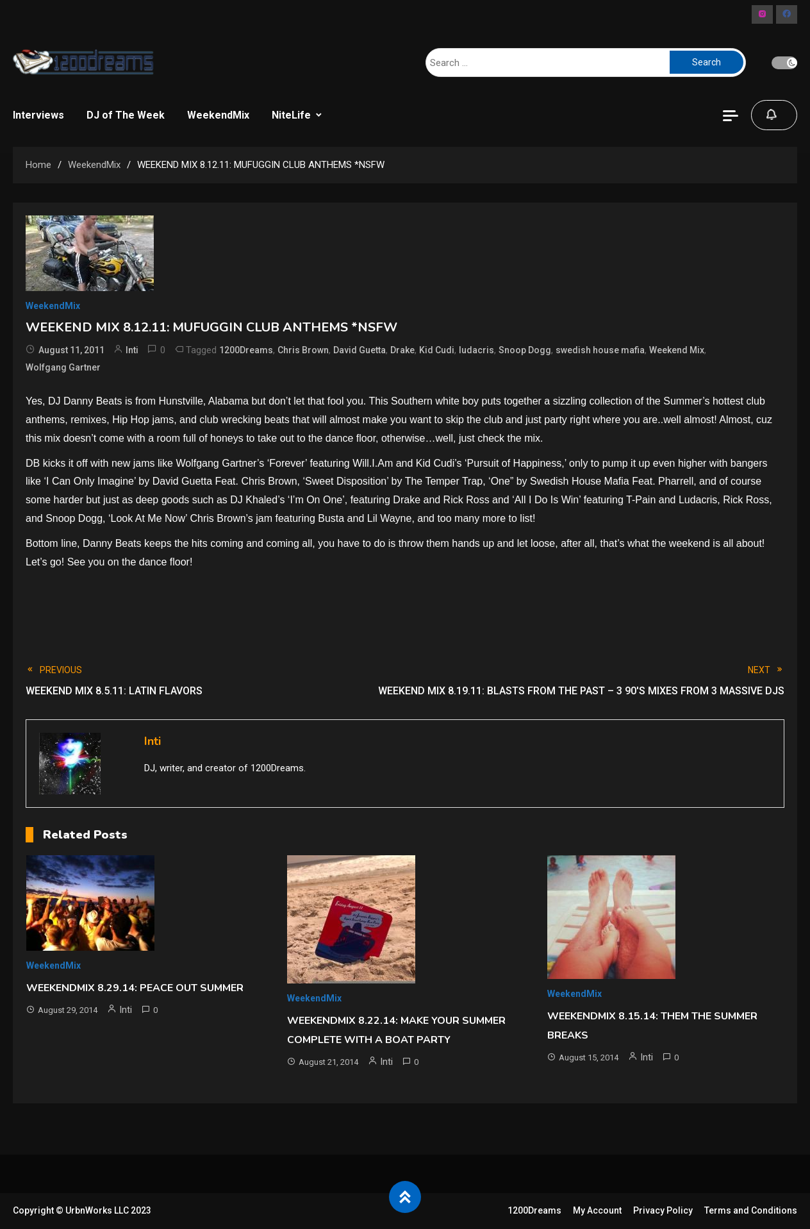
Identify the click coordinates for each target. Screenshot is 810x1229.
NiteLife (291, 115)
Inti (132, 350)
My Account (597, 1210)
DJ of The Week (126, 115)
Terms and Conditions (750, 1210)
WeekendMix (218, 115)
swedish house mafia (600, 350)
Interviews (38, 115)
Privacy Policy (663, 1210)
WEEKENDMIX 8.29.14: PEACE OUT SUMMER (135, 988)
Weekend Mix (676, 350)
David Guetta (359, 350)
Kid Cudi (436, 350)
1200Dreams (246, 350)
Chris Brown (303, 350)
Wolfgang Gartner (63, 367)
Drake (402, 350)
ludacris (476, 350)
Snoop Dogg (525, 350)
